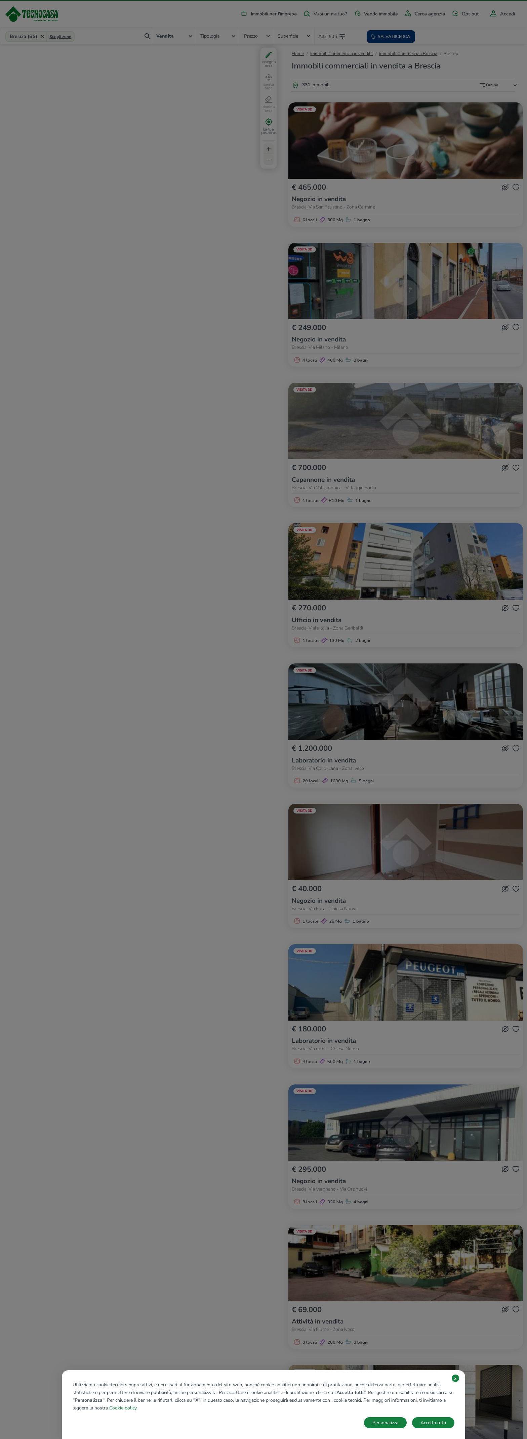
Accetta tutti (433, 1423)
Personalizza (385, 1423)
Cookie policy (122, 1408)
